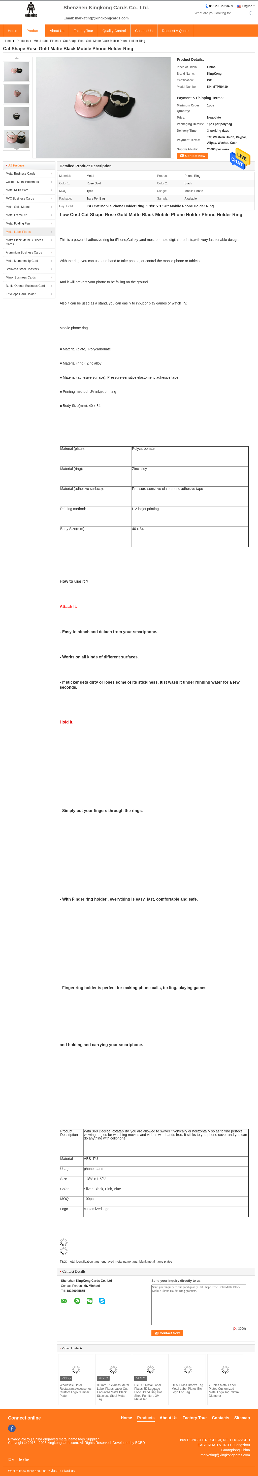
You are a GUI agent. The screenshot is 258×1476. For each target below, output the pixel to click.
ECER (140, 1443)
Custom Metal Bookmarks (23, 182)
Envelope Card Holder (21, 294)
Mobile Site (18, 1460)
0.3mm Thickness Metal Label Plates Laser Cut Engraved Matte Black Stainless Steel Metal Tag (113, 1392)
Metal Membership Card (22, 261)
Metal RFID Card (17, 190)
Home (12, 31)
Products (33, 31)
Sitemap (242, 1418)
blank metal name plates (155, 1261)
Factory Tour (83, 31)
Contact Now (195, 156)
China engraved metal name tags (59, 1439)
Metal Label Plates (46, 41)
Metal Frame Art (16, 215)
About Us (57, 31)
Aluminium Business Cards (24, 252)
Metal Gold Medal (17, 207)
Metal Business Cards (20, 173)
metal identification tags (83, 1261)
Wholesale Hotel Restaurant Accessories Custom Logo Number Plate (75, 1390)
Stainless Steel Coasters (22, 269)
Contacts (220, 1418)
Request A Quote (175, 31)
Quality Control (114, 31)
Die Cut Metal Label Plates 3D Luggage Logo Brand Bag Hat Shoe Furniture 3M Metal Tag (148, 1392)
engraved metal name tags (119, 1261)
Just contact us (63, 1471)
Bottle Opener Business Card (25, 286)
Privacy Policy (19, 1439)
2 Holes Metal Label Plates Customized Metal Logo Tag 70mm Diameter (224, 1390)
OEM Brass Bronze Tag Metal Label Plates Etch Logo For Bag (187, 1388)
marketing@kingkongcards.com (225, 1455)
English (247, 6)
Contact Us (143, 31)
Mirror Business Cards (21, 277)
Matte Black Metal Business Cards (24, 242)
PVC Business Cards (20, 198)
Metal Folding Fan (18, 223)
